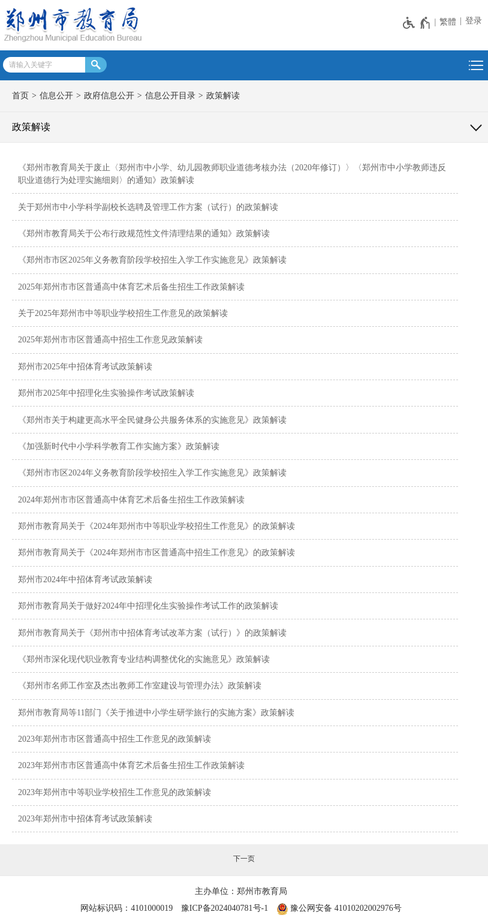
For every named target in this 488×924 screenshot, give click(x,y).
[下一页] (244, 858)
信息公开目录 (170, 95)
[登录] (472, 21)
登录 (473, 20)
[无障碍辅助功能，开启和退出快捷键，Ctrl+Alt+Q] (417, 23)
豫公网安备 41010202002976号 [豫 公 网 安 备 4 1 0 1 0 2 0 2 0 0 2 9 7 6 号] (339, 909)
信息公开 (56, 95)
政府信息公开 (109, 95)
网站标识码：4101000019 (126, 908)
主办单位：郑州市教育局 (241, 891)
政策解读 (223, 95)
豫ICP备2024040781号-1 (224, 908)
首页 (20, 95)
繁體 (447, 21)
